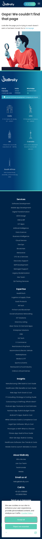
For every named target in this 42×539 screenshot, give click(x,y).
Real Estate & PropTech (21, 346)
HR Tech (21, 306)
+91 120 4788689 (21, 492)
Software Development (21, 204)
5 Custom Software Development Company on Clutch (20, 97)
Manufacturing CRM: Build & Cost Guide (21, 383)
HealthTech (21, 293)
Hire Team (21, 277)
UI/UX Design (21, 216)
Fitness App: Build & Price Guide (21, 433)
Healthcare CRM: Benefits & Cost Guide (21, 388)
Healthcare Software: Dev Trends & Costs (21, 442)
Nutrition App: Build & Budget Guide (21, 411)
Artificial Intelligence (21, 228)
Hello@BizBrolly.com (21, 482)
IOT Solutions (21, 318)
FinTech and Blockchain (21, 310)
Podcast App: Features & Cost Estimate (21, 406)
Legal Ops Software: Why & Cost (21, 424)
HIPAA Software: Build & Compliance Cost (21, 420)
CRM (21, 334)
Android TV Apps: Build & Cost (21, 415)
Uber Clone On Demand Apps (21, 326)
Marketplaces (21, 355)
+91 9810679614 (21, 494)
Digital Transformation (21, 212)
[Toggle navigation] (39, 3)
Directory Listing (21, 322)
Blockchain (21, 249)
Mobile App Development (21, 208)
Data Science (21, 232)
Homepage (30, 28)
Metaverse (21, 253)
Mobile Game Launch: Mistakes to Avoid (21, 447)
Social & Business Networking (21, 314)
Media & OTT (21, 359)
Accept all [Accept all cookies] (21, 520)
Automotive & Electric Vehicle (21, 350)
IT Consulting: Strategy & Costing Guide (21, 397)
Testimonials (21, 467)
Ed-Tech (21, 338)
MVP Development (21, 265)
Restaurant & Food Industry (21, 367)
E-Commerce (21, 342)
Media (21, 471)
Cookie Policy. (27, 513)
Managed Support (21, 269)
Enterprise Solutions (21, 330)
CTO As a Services (21, 257)
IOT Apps (21, 224)
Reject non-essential (21, 526)
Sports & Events (21, 363)
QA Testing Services (21, 281)
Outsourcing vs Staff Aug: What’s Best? (21, 402)
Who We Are (21, 459)
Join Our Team (21, 463)
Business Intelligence (21, 236)
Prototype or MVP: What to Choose (21, 429)
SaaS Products (21, 301)
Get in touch (30, 4)
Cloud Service (21, 240)
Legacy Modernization (21, 273)
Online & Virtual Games (21, 371)
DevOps (21, 244)
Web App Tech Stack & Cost (21, 393)
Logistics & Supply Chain (21, 297)
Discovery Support (21, 261)
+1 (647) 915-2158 (7, 93)
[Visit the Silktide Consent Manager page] (35, 532)
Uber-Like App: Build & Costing (21, 438)
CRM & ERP (21, 220)
